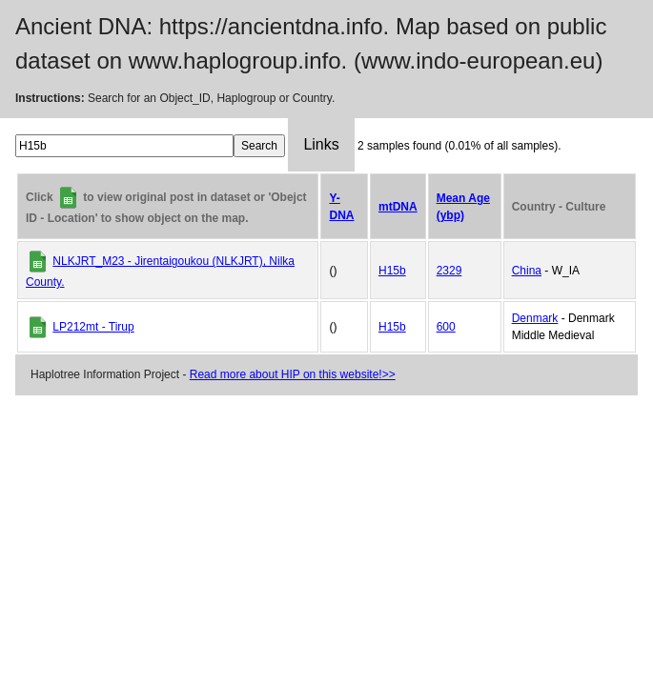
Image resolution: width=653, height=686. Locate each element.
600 (446, 326)
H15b (392, 270)
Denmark (535, 318)
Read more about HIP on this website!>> (293, 374)
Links (320, 144)
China (526, 270)
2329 (449, 270)
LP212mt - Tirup (92, 326)
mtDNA (398, 206)
